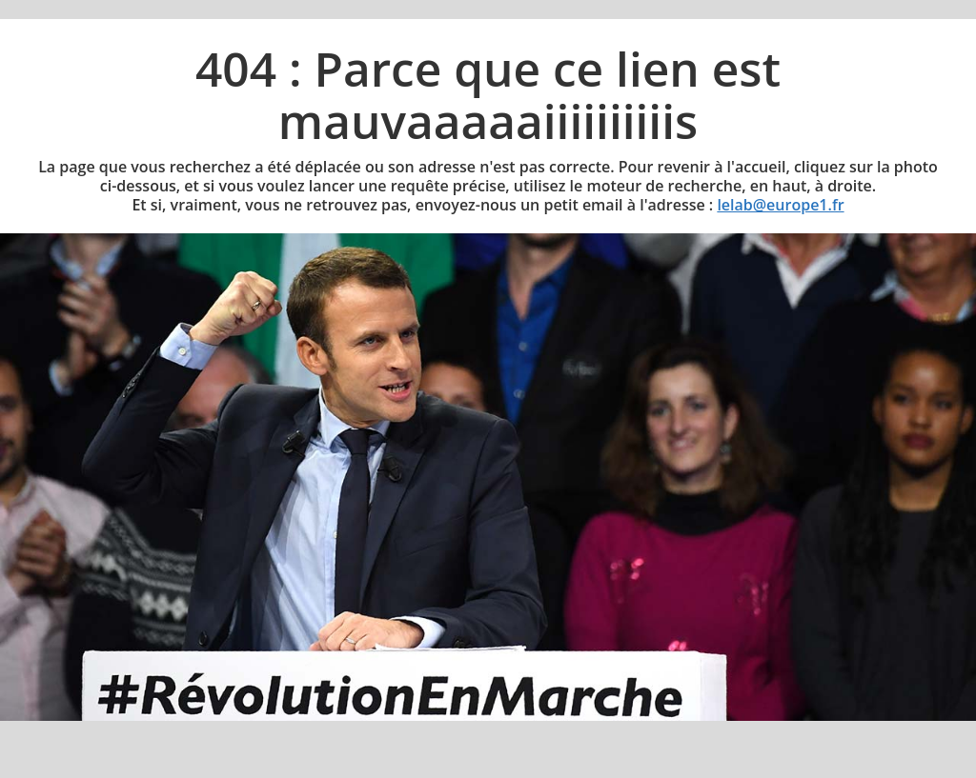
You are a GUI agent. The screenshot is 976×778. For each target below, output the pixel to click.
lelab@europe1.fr (780, 204)
